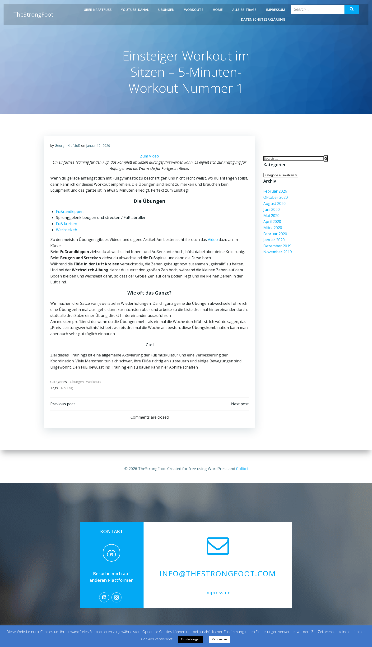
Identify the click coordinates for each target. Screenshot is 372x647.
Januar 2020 (273, 242)
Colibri (242, 466)
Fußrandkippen (70, 212)
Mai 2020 (271, 218)
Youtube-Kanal (135, 9)
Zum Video (149, 157)
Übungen (167, 9)
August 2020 (274, 205)
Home (218, 9)
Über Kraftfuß (98, 9)
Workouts (194, 9)
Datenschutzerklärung (264, 19)
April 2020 (271, 224)
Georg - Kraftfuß (67, 146)
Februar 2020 (274, 236)
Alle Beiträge (245, 9)
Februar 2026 (274, 193)
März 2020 (272, 230)
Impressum (276, 9)
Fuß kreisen (66, 224)
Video (213, 241)
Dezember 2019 (277, 248)
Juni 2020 (271, 212)
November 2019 (277, 254)
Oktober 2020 (275, 200)
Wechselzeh (66, 231)
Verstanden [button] (219, 639)
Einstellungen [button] (190, 639)
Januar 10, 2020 (98, 146)
